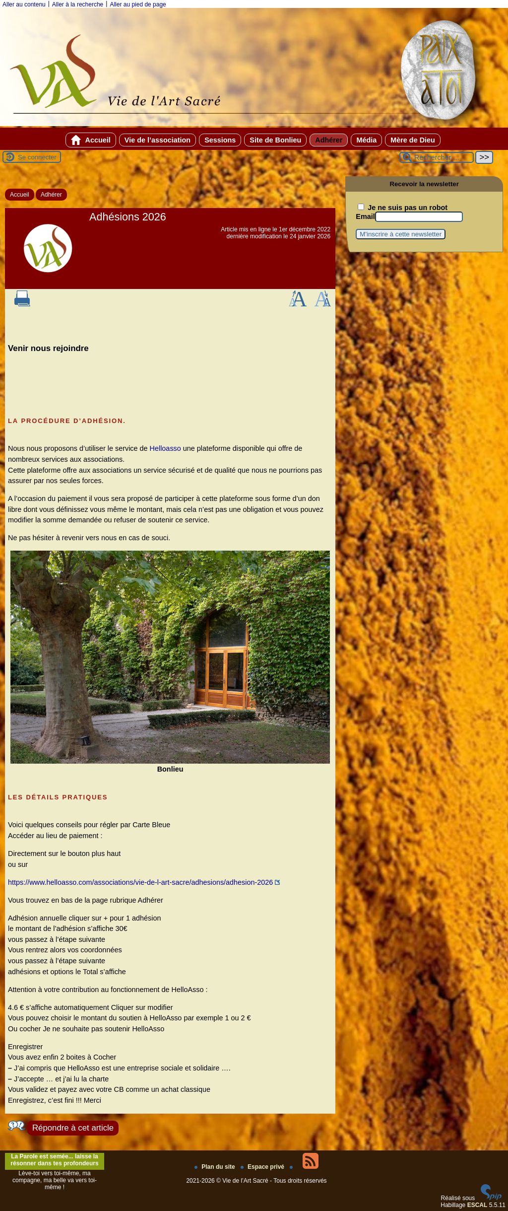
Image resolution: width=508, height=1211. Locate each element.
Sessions (220, 140)
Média (366, 140)
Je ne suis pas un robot (402, 208)
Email (365, 216)
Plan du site (215, 1166)
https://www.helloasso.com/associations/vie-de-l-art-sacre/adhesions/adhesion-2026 (140, 882)
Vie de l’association (157, 140)
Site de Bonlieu (275, 140)
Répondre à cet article (73, 1128)
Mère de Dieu (412, 140)
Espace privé (263, 1166)
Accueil (91, 140)
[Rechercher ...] (436, 157)
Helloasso (165, 448)
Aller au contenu (24, 4)
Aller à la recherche (77, 4)
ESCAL (477, 1205)
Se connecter (37, 157)
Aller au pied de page (138, 4)
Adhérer (328, 140)
